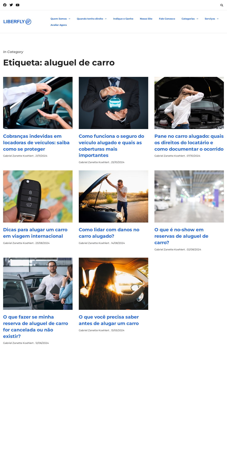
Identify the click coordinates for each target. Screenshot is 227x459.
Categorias (190, 19)
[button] (221, 5)
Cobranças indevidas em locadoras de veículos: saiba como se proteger (36, 142)
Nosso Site (146, 18)
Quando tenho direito (92, 19)
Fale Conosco (167, 18)
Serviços (212, 19)
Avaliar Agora (59, 24)
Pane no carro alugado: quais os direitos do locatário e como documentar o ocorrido (189, 142)
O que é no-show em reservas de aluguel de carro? (181, 236)
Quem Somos (60, 19)
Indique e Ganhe (123, 18)
